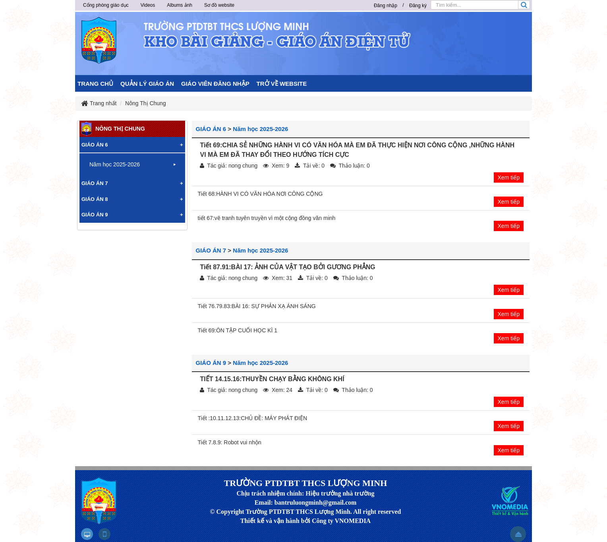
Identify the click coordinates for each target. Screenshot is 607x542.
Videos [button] (148, 5)
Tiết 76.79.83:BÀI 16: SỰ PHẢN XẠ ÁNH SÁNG (257, 306)
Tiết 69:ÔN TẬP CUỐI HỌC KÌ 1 (238, 330)
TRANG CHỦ (95, 83)
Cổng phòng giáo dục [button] (106, 5)
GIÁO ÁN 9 (211, 362)
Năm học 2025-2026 (260, 128)
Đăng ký (418, 5)
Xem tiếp (509, 177)
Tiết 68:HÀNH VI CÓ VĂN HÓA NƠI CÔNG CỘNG (260, 194)
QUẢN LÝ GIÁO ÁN (147, 83)
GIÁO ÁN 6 (211, 128)
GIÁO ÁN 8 (94, 199)
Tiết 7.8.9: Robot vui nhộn (229, 442)
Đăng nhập (385, 5)
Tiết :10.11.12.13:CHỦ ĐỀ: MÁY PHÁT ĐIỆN (252, 418)
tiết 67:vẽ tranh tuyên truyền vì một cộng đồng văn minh (267, 218)
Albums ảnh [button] (179, 5)
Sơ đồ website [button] (219, 5)
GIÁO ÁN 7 (211, 250)
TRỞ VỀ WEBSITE (282, 83)
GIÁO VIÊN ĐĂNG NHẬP (215, 83)
